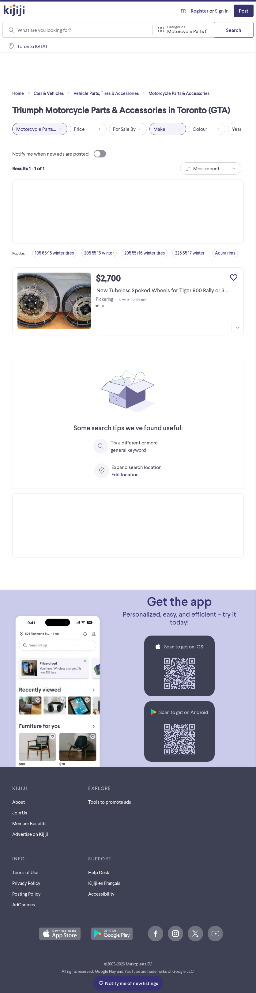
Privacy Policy (26, 883)
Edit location (125, 474)
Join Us (19, 812)
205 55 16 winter (99, 252)
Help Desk (98, 872)
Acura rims (225, 252)
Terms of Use (25, 872)
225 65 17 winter (190, 252)
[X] (195, 933)
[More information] (237, 328)
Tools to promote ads (109, 802)
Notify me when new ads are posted (59, 153)
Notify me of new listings (128, 983)
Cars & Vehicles (53, 93)
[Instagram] (175, 933)
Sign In (222, 10)
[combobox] (81, 30)
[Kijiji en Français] (183, 10)
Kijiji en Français (104, 883)
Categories (176, 27)
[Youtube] (215, 933)
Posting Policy (26, 894)
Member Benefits (29, 823)
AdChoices (23, 904)
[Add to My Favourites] (234, 277)
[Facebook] (155, 933)
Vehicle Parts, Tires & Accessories (110, 93)
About (18, 802)
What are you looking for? (44, 30)
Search (233, 30)
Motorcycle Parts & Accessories (179, 93)
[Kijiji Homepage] (14, 10)
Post (243, 10)
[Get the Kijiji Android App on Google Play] (112, 934)
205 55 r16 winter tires (144, 252)
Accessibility (101, 894)
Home (22, 93)
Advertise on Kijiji (30, 834)
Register (199, 10)
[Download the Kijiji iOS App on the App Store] (60, 934)
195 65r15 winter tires (54, 252)
